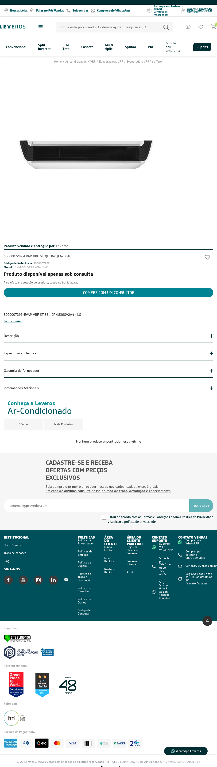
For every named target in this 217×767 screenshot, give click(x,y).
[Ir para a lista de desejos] (200, 27)
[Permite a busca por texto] (166, 27)
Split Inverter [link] (44, 47)
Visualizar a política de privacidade (132, 522)
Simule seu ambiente (173, 47)
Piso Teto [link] (66, 47)
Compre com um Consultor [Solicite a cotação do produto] (108, 292)
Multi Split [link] (109, 47)
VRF (93, 62)
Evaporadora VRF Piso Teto (144, 62)
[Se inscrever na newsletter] (201, 505)
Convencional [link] (16, 47)
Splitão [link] (130, 47)
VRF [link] (151, 47)
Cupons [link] (202, 47)
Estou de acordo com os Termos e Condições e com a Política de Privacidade (160, 517)
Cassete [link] (87, 47)
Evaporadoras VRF (111, 62)
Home (58, 62)
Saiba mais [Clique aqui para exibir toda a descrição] (12, 321)
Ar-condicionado (76, 62)
